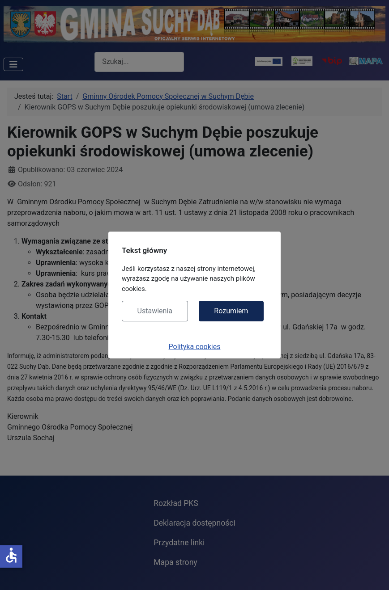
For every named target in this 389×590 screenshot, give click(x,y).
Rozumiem (231, 311)
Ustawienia (154, 311)
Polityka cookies (195, 346)
